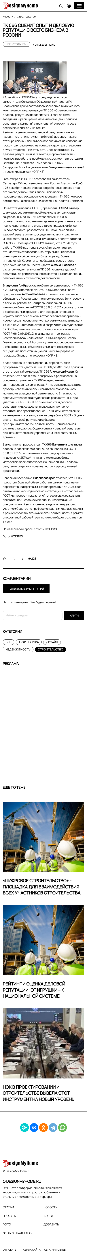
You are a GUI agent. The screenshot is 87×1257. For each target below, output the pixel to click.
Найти (74, 615)
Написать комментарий (26, 589)
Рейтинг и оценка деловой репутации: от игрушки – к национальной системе (34, 990)
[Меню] (79, 5)
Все (8, 642)
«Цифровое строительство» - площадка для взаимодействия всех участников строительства (41, 887)
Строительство (16, 44)
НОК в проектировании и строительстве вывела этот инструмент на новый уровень (38, 1093)
